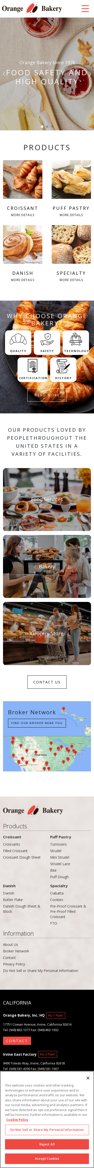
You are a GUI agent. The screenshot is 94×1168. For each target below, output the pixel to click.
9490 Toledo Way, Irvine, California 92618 (34, 1063)
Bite (53, 870)
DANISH (22, 254)
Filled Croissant (15, 850)
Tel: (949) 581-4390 (16, 1068)
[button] (4, 73)
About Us (10, 944)
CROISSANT (22, 189)
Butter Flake (13, 899)
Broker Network (16, 951)
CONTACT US (47, 682)
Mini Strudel (59, 857)
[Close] (87, 1079)
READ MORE (47, 395)
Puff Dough (59, 876)
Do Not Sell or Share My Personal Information (40, 970)
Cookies (56, 899)
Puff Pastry (60, 836)
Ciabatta (57, 893)
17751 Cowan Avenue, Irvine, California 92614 (37, 1024)
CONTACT (17, 1040)
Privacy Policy (14, 964)
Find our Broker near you (37, 723)
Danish (9, 885)
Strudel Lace (60, 863)
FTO (53, 923)
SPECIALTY (71, 254)
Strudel (55, 850)
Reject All (47, 1145)
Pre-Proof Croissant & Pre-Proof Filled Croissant (68, 911)
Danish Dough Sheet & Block (21, 909)
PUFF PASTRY (71, 189)
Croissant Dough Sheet (22, 857)
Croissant (12, 836)
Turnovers (58, 844)
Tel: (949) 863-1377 (16, 1030)
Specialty (59, 885)
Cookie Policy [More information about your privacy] (17, 1121)
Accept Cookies (47, 1160)
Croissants (11, 844)
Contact (9, 957)
